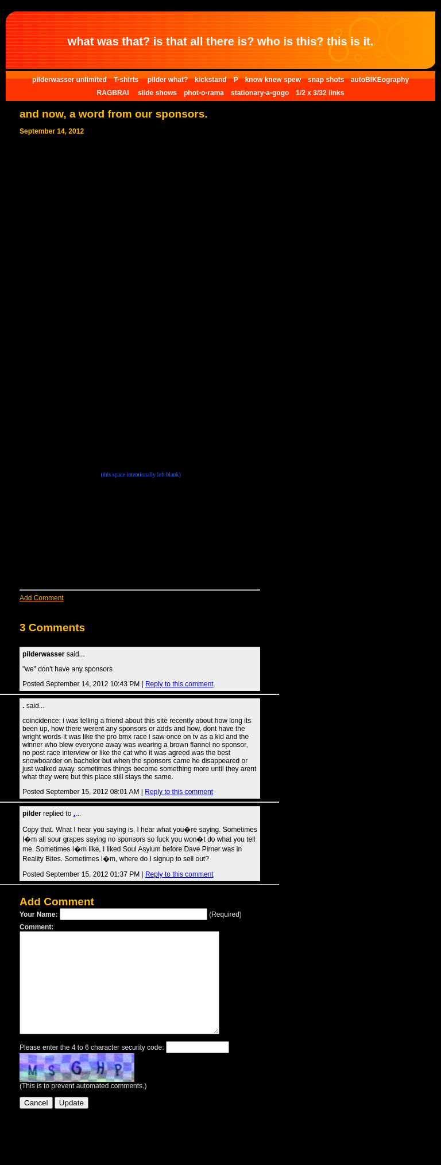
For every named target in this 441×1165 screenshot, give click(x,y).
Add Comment (42, 598)
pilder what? (168, 80)
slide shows (157, 93)
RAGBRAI (114, 93)
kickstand (210, 80)
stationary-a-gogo (260, 93)
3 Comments (52, 627)
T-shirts (127, 80)
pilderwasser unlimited (69, 80)
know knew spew (273, 80)
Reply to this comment (179, 684)
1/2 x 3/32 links (320, 93)
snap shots (327, 80)
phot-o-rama (204, 93)
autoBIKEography (380, 80)
